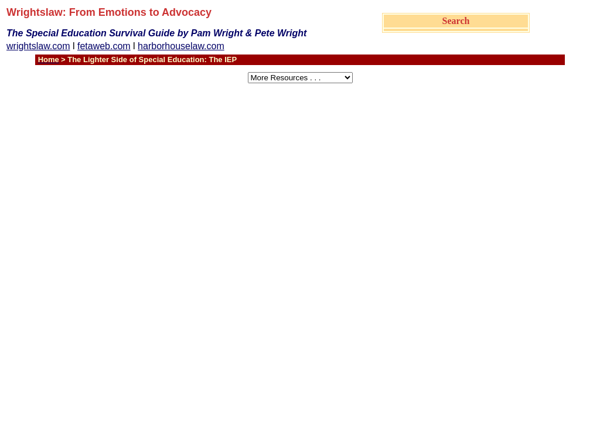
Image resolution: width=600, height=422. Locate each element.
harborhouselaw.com (181, 46)
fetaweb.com (104, 46)
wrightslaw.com (38, 46)
